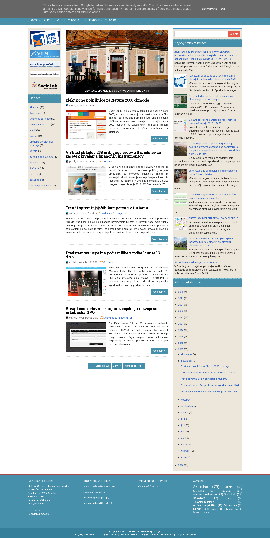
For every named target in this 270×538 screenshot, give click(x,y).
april (183, 438)
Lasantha (124, 534)
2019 (181, 336)
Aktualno (107, 161)
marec (185, 444)
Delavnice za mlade (114, 317)
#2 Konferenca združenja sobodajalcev (195, 262)
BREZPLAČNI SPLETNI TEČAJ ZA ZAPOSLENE (213, 218)
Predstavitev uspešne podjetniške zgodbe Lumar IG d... (210, 385)
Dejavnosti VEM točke (100, 20)
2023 (181, 311)
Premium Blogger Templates (145, 534)
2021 (181, 323)
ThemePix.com (91, 534)
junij (183, 425)
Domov (35, 20)
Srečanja (117, 213)
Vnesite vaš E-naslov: (148, 486)
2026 (181, 291)
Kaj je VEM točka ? (68, 20)
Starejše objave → (134, 365)
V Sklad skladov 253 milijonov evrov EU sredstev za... (209, 372)
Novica (33, 136)
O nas (48, 20)
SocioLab (35, 162)
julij (183, 419)
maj (183, 431)
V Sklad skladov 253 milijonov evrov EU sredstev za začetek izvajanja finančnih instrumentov (113, 154)
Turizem (128, 213)
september (187, 406)
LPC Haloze (133, 531)
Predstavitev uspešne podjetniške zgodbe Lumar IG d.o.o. (113, 255)
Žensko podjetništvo (41, 185)
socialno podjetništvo (41, 156)
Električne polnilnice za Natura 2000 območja (107, 100)
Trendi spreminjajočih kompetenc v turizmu (107, 207)
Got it (224, 8)
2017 (181, 349)
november (187, 360)
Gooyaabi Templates (186, 534)
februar (185, 450)
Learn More (209, 8)
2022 (181, 317)
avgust (185, 412)
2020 (181, 330)
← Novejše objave (99, 365)
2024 (181, 304)
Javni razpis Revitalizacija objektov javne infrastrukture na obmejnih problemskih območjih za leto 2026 (211, 242)
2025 (181, 298)
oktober (185, 399)
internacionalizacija (40, 124)
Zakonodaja (36, 179)
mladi (129, 317)
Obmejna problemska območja (222, 509)
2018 (181, 343)
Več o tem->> (159, 138)
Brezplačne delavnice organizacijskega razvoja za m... (210, 391)
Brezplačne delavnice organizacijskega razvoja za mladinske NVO (111, 310)
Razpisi (34, 150)
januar (184, 457)
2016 (181, 465)
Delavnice (35, 113)
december (187, 354)
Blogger (157, 531)
